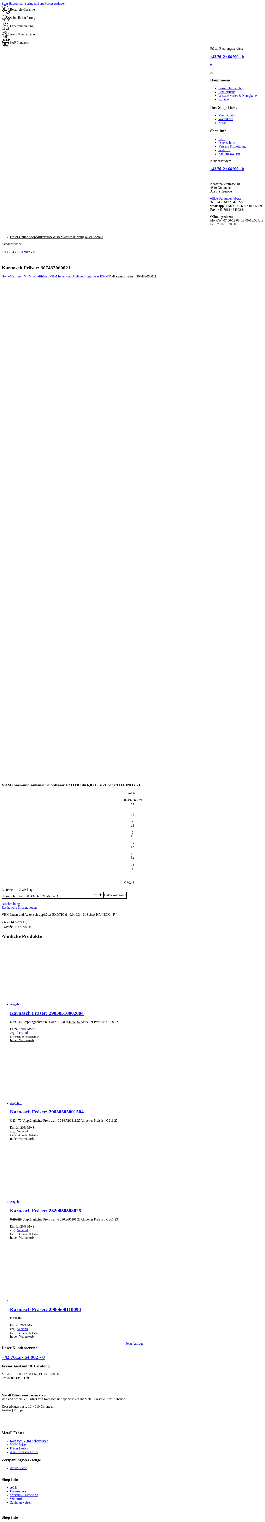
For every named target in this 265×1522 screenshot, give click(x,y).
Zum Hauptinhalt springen (19, 3)
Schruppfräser (11, 1482)
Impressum (93, 1507)
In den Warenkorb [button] (22, 918)
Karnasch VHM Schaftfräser (30, 276)
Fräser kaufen (19, 1327)
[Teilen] (11, 1515)
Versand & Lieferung (232, 146)
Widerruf (224, 150)
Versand (22, 911)
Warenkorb (225, 119)
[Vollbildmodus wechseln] (7, 1515)
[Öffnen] (211, 69)
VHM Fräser (18, 1323)
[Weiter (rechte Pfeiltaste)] (7, 1519)
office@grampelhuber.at (226, 198)
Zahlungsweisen (229, 154)
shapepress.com (252, 1507)
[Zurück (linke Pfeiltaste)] (3, 1519)
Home (6, 276)
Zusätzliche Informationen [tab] (19, 786)
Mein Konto (226, 115)
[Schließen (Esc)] (15, 1515)
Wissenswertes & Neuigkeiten (238, 95)
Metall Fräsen (11, 1444)
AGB (221, 139)
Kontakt (223, 99)
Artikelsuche (226, 92)
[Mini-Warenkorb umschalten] (211, 64)
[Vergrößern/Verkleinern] (3, 1515)
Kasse (222, 123)
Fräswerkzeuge (12, 1467)
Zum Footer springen (51, 3)
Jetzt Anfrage (134, 1222)
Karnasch (8, 1459)
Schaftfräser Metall (14, 1429)
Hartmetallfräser (12, 1452)
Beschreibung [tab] (11, 782)
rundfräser (8, 1437)
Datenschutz (226, 142)
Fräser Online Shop (231, 88)
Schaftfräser (10, 1474)
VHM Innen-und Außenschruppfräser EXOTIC (80, 276)
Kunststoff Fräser (13, 1422)
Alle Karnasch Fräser (24, 1330)
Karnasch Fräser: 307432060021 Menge (28, 774)
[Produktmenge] (74, 775)
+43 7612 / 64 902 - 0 (227, 56)
